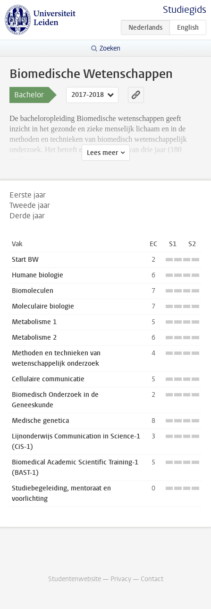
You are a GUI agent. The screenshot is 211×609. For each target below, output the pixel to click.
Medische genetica (40, 420)
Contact (152, 579)
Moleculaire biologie (43, 306)
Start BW (25, 259)
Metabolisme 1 (34, 321)
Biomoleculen (32, 290)
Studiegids (184, 9)
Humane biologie (37, 275)
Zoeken (110, 48)
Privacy (120, 579)
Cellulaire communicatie (48, 379)
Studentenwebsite (74, 579)
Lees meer (102, 152)
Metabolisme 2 (34, 337)
